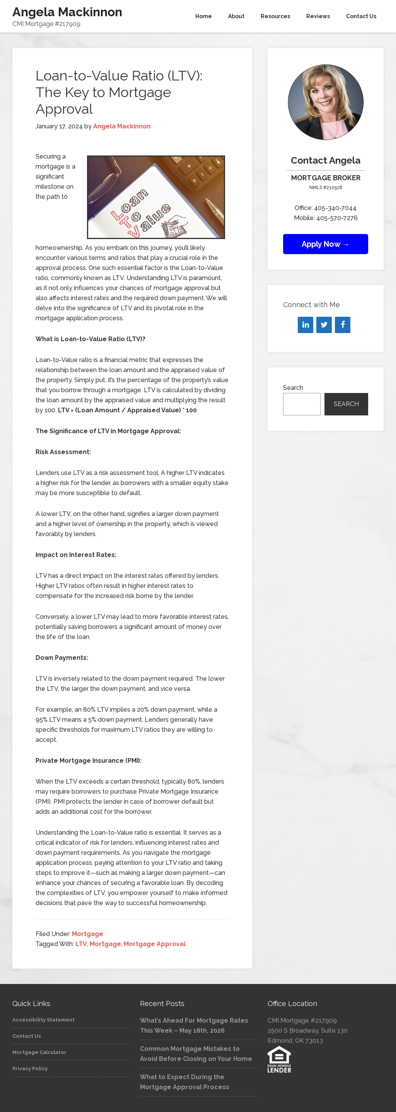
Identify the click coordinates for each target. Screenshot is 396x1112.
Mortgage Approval (155, 944)
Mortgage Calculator (39, 1052)
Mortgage (87, 934)
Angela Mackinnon (67, 12)
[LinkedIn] (305, 325)
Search (293, 387)
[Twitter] (324, 325)
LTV (81, 944)
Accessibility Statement (43, 1020)
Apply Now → (326, 244)
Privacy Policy (30, 1068)
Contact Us (26, 1036)
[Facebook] (342, 325)
